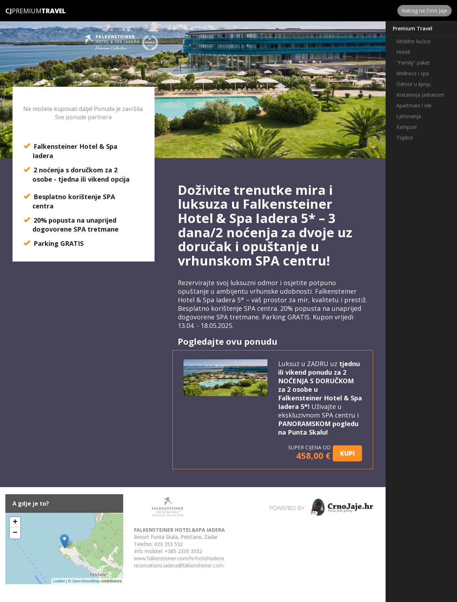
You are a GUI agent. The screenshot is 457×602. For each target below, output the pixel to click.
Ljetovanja (408, 116)
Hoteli (403, 52)
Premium (23, 10)
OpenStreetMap (86, 581)
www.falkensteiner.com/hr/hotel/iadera (179, 558)
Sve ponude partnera (83, 117)
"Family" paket (413, 62)
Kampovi (406, 126)
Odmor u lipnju (413, 84)
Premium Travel (412, 28)
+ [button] (15, 522)
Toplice (404, 137)
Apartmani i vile (414, 105)
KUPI (347, 453)
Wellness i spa (412, 73)
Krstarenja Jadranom (420, 94)
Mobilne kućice (413, 41)
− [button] (15, 533)
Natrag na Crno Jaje (424, 10)
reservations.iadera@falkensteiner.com (179, 565)
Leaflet (59, 581)
